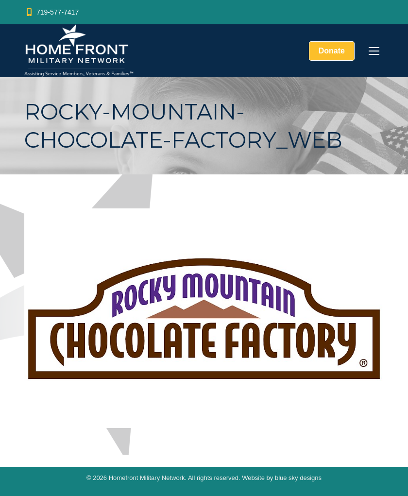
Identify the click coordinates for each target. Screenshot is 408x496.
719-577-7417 (51, 12)
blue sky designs (298, 477)
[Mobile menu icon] (374, 51)
